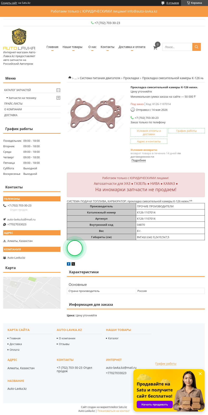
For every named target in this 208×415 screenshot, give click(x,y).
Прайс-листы (13, 103)
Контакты (107, 47)
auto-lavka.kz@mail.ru (21, 219)
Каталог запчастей (17, 90)
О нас (92, 47)
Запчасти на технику (22, 98)
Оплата (14, 350)
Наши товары (72, 47)
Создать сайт (9, 2)
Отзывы (64, 344)
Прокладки (131, 78)
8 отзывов (172, 3)
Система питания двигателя (100, 78)
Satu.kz (122, 407)
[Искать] (196, 47)
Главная (52, 47)
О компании (13, 109)
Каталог (113, 338)
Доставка (10, 115)
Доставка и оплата (132, 47)
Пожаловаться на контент (113, 411)
